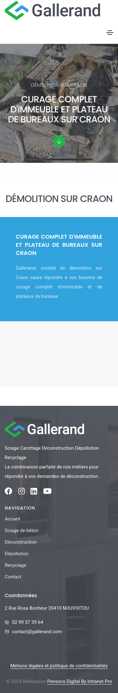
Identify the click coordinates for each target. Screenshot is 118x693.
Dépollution (17, 553)
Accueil (12, 519)
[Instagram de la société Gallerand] (21, 492)
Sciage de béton (21, 530)
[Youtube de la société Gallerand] (47, 492)
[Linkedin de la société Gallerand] (34, 492)
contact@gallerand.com (37, 631)
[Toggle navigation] (109, 32)
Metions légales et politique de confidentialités (59, 666)
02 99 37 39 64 (27, 622)
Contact (13, 577)
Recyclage (15, 565)
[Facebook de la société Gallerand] (8, 492)
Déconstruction (21, 542)
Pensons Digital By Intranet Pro (79, 681)
